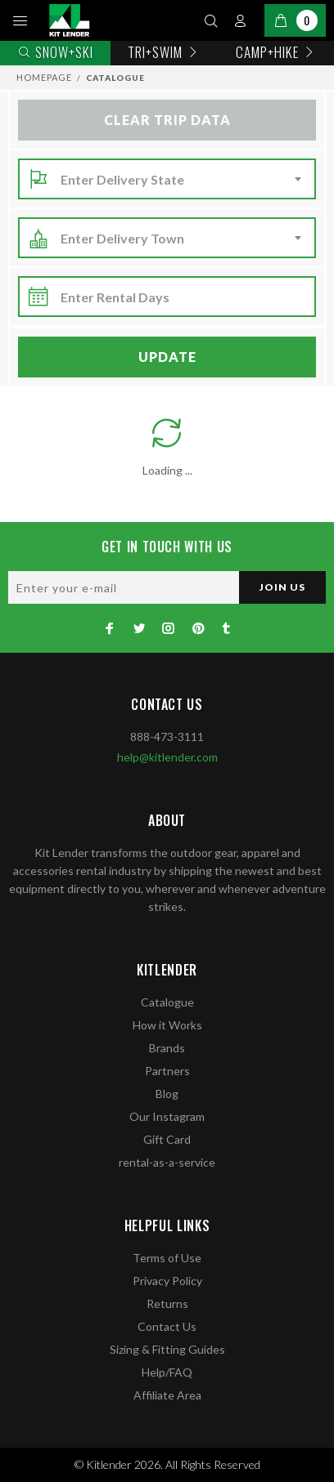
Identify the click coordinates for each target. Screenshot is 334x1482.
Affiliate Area (167, 1395)
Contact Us (167, 1326)
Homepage (44, 77)
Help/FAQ (167, 1372)
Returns (167, 1303)
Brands (167, 1048)
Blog (167, 1093)
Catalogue (167, 1002)
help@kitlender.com (167, 757)
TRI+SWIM (164, 52)
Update (167, 356)
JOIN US (282, 587)
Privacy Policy (167, 1281)
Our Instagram (167, 1116)
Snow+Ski (55, 52)
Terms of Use (167, 1258)
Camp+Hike (276, 52)
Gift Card (167, 1139)
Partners (167, 1071)
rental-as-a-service (167, 1162)
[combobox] (183, 179)
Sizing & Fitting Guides (167, 1349)
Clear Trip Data (167, 119)
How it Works (167, 1025)
